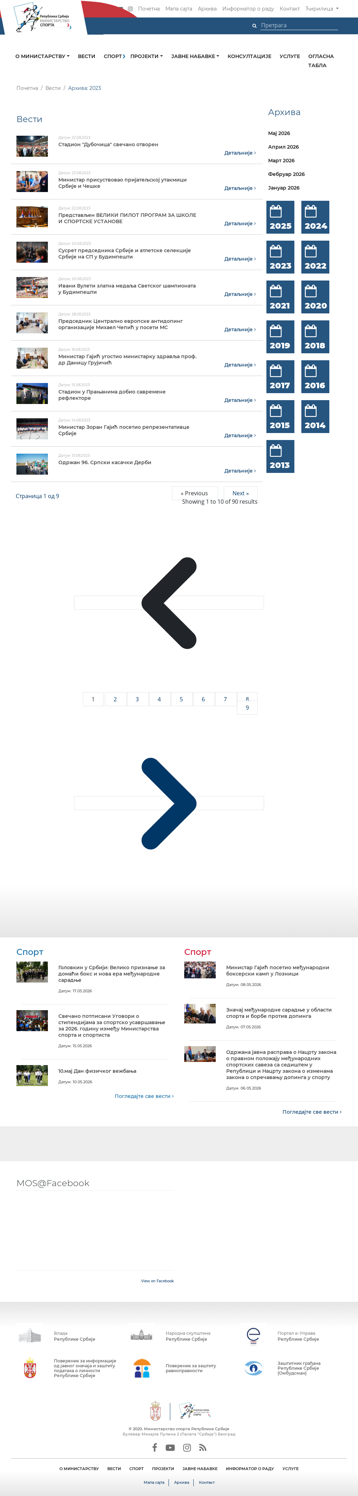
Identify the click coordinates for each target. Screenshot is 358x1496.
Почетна (149, 9)
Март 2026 (281, 160)
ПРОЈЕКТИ (163, 1468)
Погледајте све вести (144, 1096)
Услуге (290, 56)
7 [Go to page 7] (226, 699)
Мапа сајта (178, 9)
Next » (240, 493)
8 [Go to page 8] (247, 699)
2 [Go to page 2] (116, 699)
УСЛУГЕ (290, 1468)
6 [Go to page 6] (204, 699)
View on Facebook (157, 1280)
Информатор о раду (248, 9)
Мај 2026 (279, 133)
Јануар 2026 (284, 188)
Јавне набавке (193, 56)
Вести (86, 56)
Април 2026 (283, 147)
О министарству (41, 56)
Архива (207, 9)
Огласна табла (321, 61)
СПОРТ (136, 1468)
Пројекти (145, 56)
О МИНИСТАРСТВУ (79, 1468)
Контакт (290, 9)
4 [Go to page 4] (160, 699)
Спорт (113, 56)
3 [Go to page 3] (138, 699)
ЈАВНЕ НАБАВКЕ (199, 1468)
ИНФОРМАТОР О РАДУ (250, 1468)
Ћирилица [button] (320, 9)
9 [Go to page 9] (247, 707)
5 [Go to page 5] (182, 699)
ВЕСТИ (114, 1468)
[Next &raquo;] (169, 803)
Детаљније (240, 153)
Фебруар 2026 (286, 174)
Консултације (249, 56)
